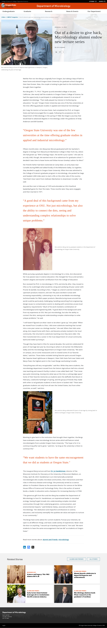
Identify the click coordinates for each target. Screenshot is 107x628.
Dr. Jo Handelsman (58, 471)
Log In (3, 625)
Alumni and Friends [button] (76, 559)
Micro (4, 17)
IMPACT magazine (12, 17)
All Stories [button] (93, 559)
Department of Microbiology (53, 6)
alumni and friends (50, 540)
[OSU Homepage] (8, 7)
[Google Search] (102, 1)
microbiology (63, 540)
